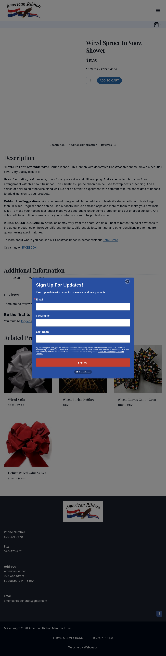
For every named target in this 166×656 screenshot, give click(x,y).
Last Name (42, 331)
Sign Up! (83, 362)
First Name (43, 315)
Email (39, 299)
